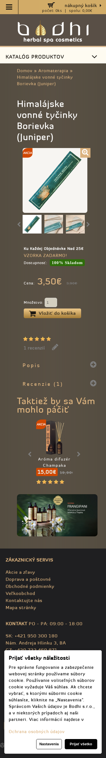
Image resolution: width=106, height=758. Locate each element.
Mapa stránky (21, 607)
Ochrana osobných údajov (37, 731)
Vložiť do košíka (52, 313)
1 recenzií (34, 348)
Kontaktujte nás (24, 600)
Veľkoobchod (20, 593)
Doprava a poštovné (28, 579)
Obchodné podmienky (30, 586)
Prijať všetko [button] (81, 744)
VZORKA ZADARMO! (45, 255)
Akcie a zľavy (20, 572)
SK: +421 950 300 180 (32, 636)
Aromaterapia (53, 70)
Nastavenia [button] (49, 744)
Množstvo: (40, 303)
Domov (25, 70)
